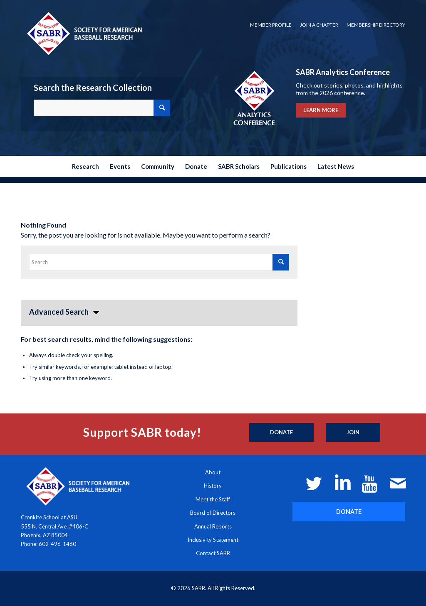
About (212, 472)
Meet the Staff (213, 499)
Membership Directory (376, 25)
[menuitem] (271, 25)
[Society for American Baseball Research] (83, 33)
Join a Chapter (319, 25)
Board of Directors (212, 512)
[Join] (353, 432)
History (213, 485)
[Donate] (281, 432)
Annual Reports (213, 526)
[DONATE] (348, 511)
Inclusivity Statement (213, 539)
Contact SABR (213, 553)
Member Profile (271, 25)
